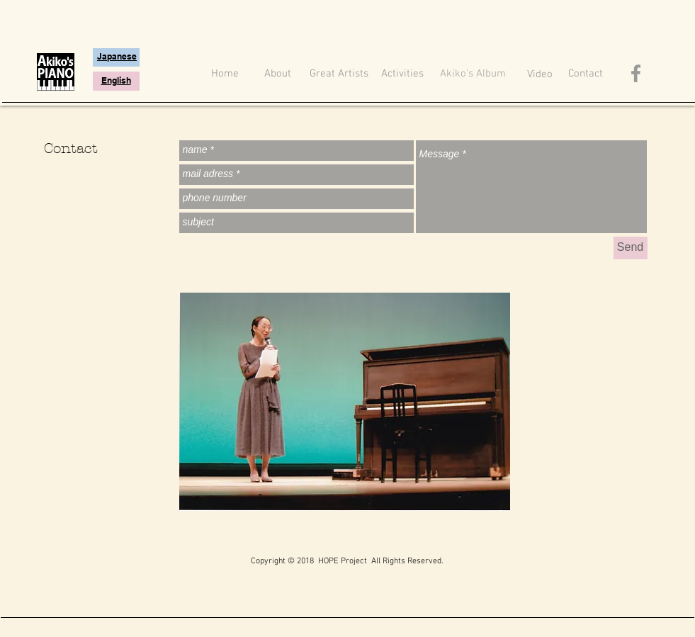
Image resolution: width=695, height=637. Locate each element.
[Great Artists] (339, 74)
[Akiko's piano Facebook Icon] (636, 73)
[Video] (540, 75)
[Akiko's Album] (473, 74)
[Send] (631, 248)
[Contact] (585, 74)
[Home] (225, 74)
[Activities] (402, 74)
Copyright (268, 561)
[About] (277, 74)
